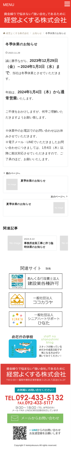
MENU (8, 5)
